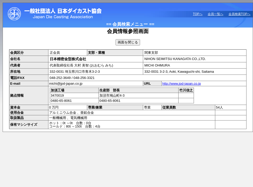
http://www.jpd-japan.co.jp (181, 83)
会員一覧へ (215, 14)
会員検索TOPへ (239, 14)
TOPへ (197, 14)
